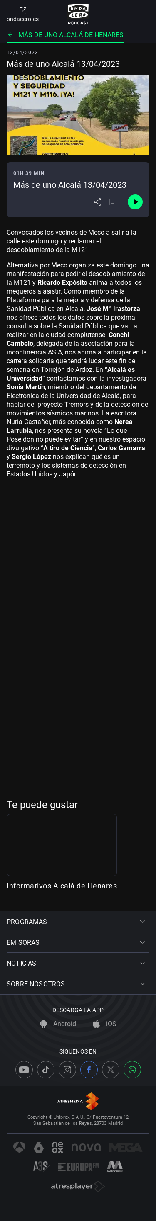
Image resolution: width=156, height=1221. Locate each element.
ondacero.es (23, 14)
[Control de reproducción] (135, 201)
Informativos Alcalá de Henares (62, 889)
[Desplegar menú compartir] (97, 202)
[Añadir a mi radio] (113, 202)
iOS (104, 1024)
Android (58, 1024)
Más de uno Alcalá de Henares (65, 35)
